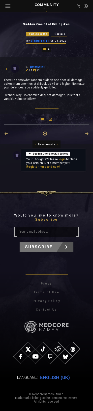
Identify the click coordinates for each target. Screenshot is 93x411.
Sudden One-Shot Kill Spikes (48, 153)
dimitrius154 (40, 40)
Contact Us (46, 309)
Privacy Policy (47, 301)
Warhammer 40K (38, 34)
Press (46, 283)
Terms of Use (47, 292)
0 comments (46, 144)
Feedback (59, 34)
